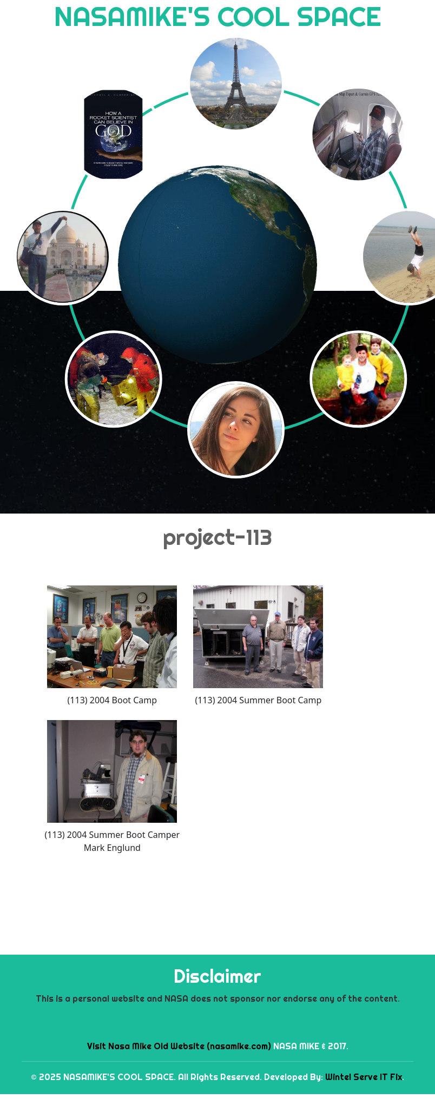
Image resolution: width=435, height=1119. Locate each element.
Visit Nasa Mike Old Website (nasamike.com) (179, 1046)
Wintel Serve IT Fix (363, 1076)
